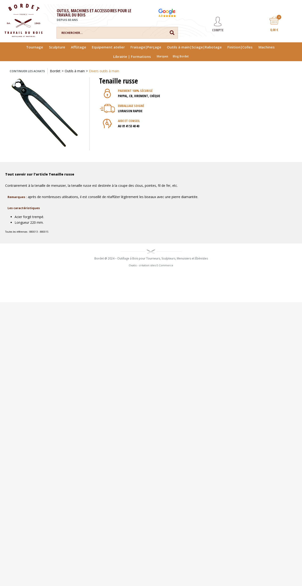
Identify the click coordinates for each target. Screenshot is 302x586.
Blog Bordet (181, 56)
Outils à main (75, 71)
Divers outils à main (104, 71)
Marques (162, 56)
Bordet (55, 71)
